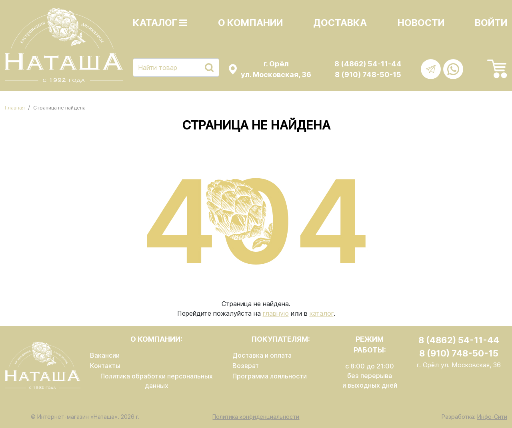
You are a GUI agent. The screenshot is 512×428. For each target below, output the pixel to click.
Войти (491, 22)
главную (276, 313)
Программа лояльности (269, 376)
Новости (421, 22)
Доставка (340, 22)
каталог (322, 313)
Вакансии (105, 355)
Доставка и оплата (262, 355)
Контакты (105, 366)
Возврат (245, 366)
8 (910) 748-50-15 (368, 74)
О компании (250, 22)
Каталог (160, 22)
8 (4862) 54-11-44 (368, 64)
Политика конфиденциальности (255, 416)
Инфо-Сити (492, 416)
